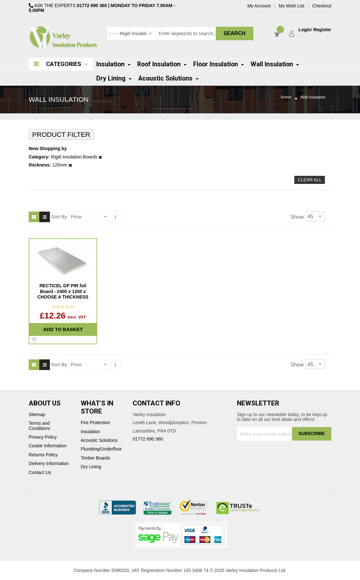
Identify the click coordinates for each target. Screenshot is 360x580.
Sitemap (37, 414)
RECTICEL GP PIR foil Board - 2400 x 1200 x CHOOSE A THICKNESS (62, 291)
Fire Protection (95, 422)
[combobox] (180, 33)
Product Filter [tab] (61, 134)
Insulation (90, 431)
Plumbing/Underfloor (101, 449)
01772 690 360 (92, 5)
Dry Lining (91, 466)
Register (322, 29)
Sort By (59, 216)
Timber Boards (95, 458)
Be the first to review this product (63, 307)
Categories (63, 64)
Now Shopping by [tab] (48, 148)
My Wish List (291, 6)
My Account (258, 6)
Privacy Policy (43, 437)
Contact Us (40, 472)
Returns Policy (43, 454)
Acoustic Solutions (99, 440)
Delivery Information (49, 463)
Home (286, 97)
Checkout (321, 6)
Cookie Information (48, 445)
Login (304, 29)
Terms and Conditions (39, 426)
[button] (34, 340)
